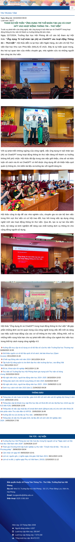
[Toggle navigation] (72, 8)
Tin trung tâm (9, 13)
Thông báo (37, 393)
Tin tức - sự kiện (37, 436)
